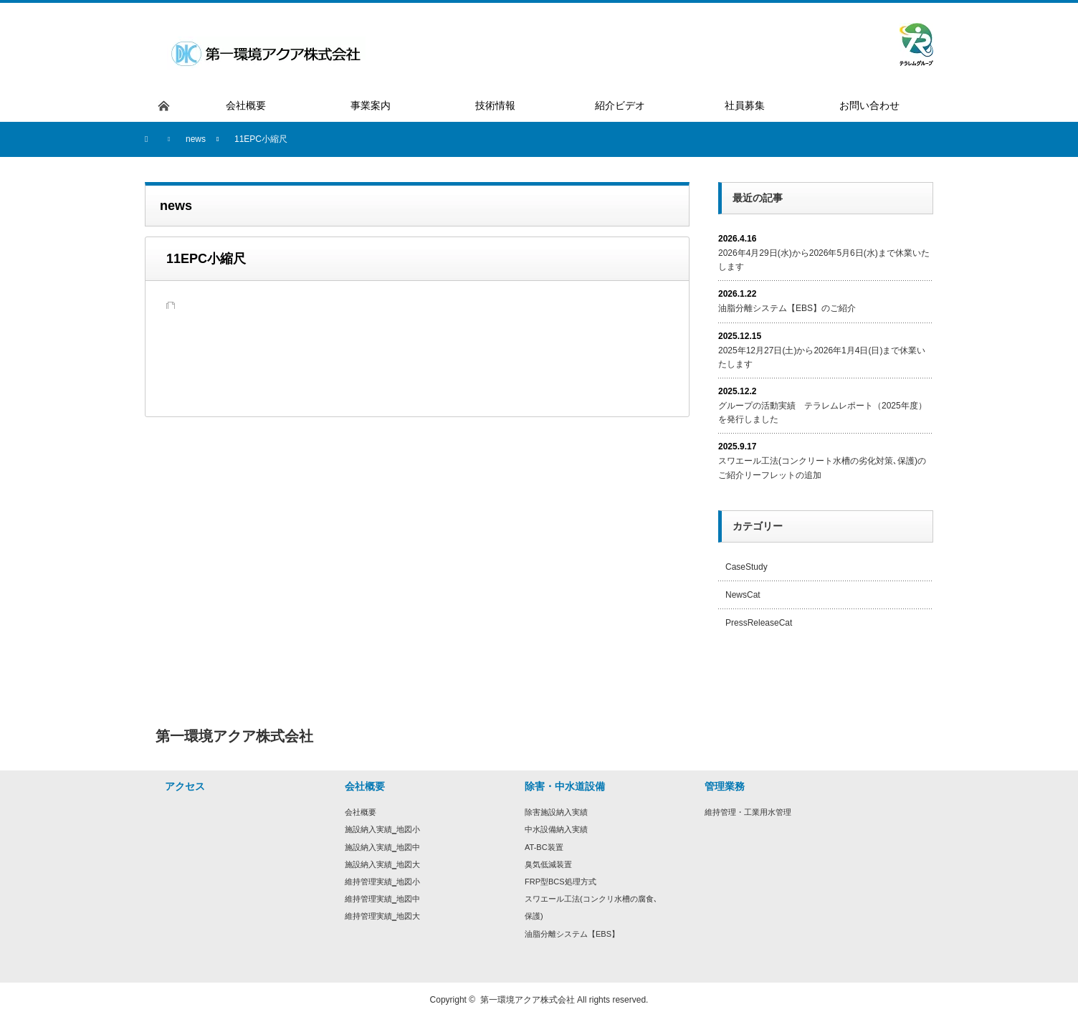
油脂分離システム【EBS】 (572, 934)
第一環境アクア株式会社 (527, 1000)
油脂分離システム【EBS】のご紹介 (787, 308)
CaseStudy (746, 567)
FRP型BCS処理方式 (560, 881)
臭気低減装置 (548, 864)
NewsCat (742, 595)
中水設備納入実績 (556, 829)
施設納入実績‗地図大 (382, 864)
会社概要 (360, 812)
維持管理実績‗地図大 (382, 916)
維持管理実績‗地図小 (382, 881)
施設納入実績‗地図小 (382, 829)
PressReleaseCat (758, 623)
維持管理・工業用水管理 (748, 812)
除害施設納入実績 (556, 812)
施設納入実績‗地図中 (382, 847)
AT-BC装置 (544, 847)
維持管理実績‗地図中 (382, 898)
